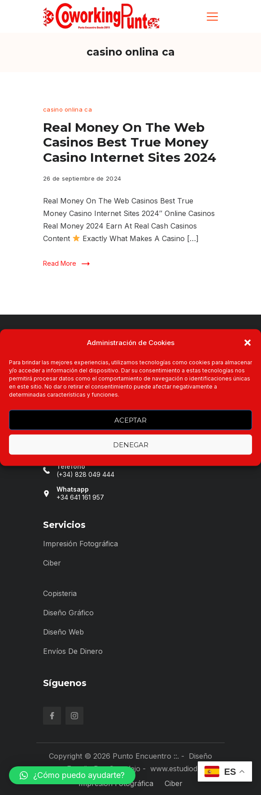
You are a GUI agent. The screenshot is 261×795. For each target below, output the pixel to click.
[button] (247, 342)
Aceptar (130, 419)
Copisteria (60, 593)
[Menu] (212, 16)
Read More (59, 263)
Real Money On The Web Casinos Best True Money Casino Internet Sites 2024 (129, 142)
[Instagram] (74, 716)
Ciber (52, 562)
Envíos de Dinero (73, 651)
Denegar (130, 444)
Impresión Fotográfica (80, 543)
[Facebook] (52, 716)
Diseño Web (63, 631)
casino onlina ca (67, 109)
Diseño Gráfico (68, 612)
